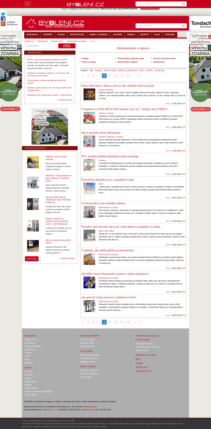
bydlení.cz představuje (127, 70)
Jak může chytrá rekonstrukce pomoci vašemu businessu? (115, 273)
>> (139, 75)
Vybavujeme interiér (144, 344)
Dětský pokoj (30, 381)
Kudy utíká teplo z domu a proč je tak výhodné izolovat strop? (117, 85)
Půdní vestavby (89, 62)
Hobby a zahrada (88, 366)
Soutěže (139, 363)
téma (141, 70)
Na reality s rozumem (89, 358)
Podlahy (102, 160)
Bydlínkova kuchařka (146, 355)
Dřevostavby (30, 343)
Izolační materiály (106, 90)
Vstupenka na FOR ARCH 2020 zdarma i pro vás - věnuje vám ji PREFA (124, 109)
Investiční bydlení (87, 339)
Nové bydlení (86, 351)
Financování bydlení (89, 335)
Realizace (29, 363)
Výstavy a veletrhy (106, 113)
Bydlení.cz (29, 41)
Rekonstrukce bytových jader (131, 58)
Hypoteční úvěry (87, 343)
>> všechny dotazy (67, 258)
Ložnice (28, 378)
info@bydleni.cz (90, 407)
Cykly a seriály (143, 339)
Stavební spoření (87, 346)
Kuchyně (28, 371)
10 (115, 75)
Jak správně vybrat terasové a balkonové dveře (108, 297)
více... (168, 103)
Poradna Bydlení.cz (35, 148)
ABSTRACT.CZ (143, 371)
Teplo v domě (141, 350)
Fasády (85, 58)
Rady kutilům (85, 377)
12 (128, 75)
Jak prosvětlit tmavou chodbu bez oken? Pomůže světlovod (58, 200)
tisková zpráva (110, 70)
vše (91, 70)
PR (184, 103)
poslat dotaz (32, 259)
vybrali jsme (160, 70)
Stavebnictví (159, 62)
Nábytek (28, 385)
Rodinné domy (31, 339)
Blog (138, 359)
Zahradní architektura (89, 374)
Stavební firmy (57, 41)
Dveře (27, 356)
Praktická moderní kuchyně (147, 347)
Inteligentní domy (87, 362)
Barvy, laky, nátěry (106, 231)
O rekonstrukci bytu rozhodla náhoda (103, 203)
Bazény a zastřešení (89, 370)
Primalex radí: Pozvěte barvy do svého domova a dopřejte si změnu (120, 226)
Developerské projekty (89, 355)
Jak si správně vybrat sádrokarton (101, 132)
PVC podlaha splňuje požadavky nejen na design (110, 156)
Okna (101, 184)
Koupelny (29, 375)
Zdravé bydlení (31, 395)
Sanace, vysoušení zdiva (164, 58)
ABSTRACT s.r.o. (50, 409)
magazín (98, 70)
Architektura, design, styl (147, 335)
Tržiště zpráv (142, 367)
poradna (149, 70)
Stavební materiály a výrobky (111, 137)
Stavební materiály (33, 346)
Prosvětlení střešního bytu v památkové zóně (107, 179)
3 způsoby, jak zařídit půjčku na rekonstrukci (107, 250)
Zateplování (30, 349)
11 (122, 75)
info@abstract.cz (88, 409)
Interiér (27, 367)
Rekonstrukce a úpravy (133, 48)
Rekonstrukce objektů (128, 62)
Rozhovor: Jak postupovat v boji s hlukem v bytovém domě (59, 178)
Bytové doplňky (31, 388)
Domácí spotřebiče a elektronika (38, 391)
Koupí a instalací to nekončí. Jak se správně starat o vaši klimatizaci (57, 221)
